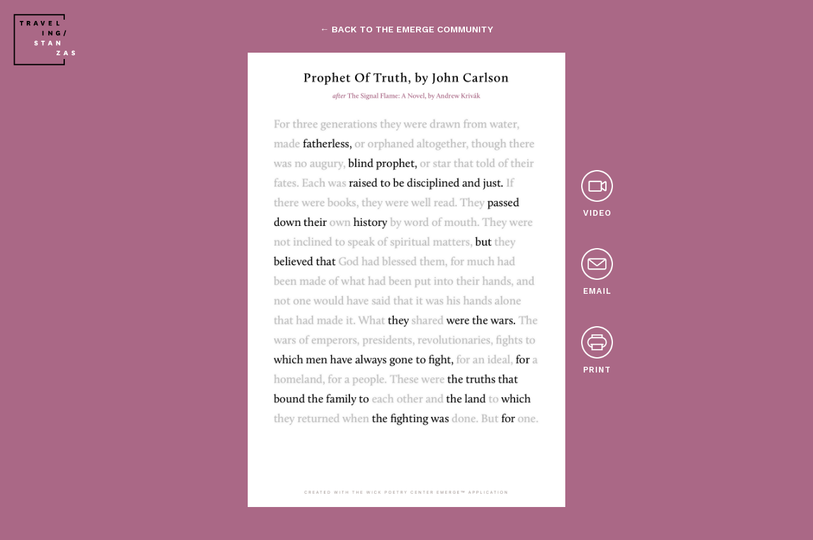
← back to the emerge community (406, 29)
